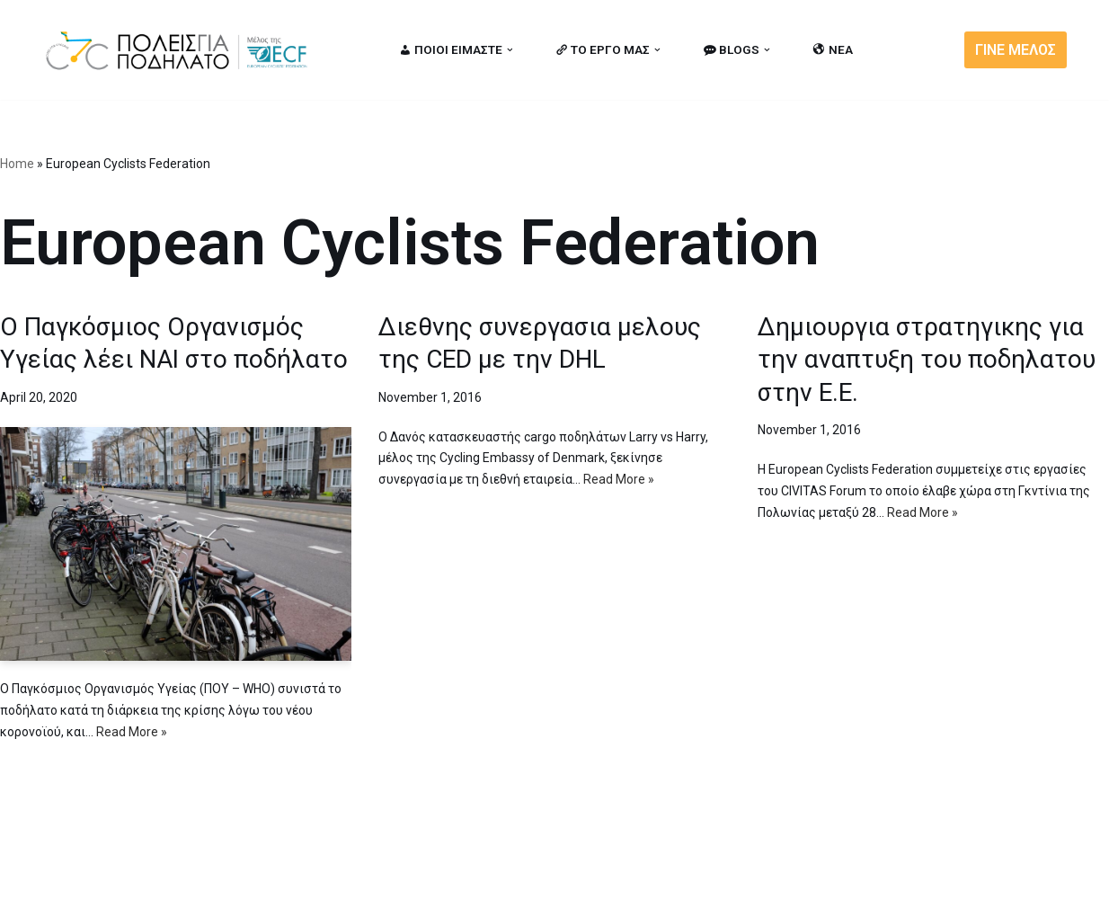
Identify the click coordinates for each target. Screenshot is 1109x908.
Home (17, 163)
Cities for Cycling (100, 884)
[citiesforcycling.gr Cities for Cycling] (181, 50)
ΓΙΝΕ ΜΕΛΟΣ (1015, 49)
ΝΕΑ (833, 49)
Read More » (131, 732)
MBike (272, 884)
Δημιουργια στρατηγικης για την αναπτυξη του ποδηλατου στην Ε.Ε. (927, 359)
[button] (510, 50)
